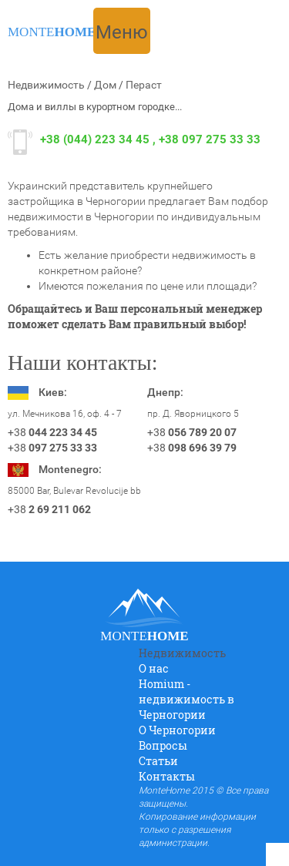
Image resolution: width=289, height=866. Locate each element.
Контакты (167, 776)
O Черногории (177, 730)
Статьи (158, 761)
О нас (154, 668)
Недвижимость (46, 85)
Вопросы (163, 745)
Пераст (144, 85)
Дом (105, 85)
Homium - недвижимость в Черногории (186, 699)
